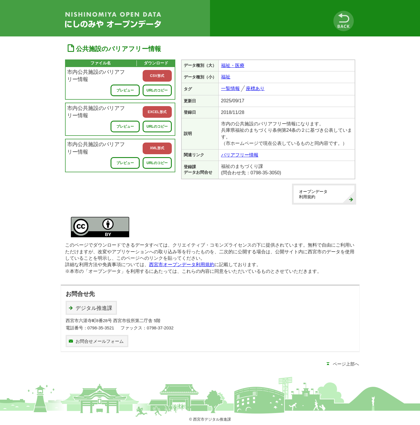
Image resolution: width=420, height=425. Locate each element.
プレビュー (125, 90)
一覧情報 (230, 88)
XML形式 (157, 148)
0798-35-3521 (101, 328)
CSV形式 (157, 76)
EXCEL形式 (157, 112)
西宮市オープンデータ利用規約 (181, 264)
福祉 (225, 76)
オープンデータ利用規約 (313, 194)
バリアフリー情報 (239, 154)
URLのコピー (157, 90)
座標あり (255, 88)
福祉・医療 (232, 65)
